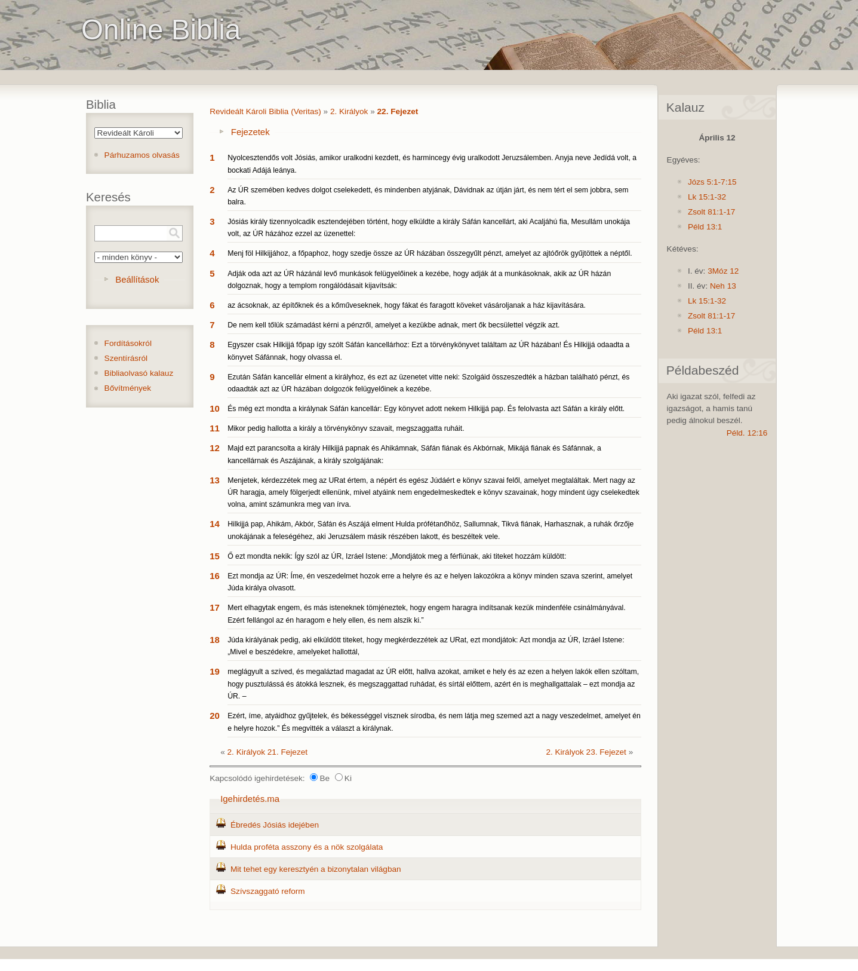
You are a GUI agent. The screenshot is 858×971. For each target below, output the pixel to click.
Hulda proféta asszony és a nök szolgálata (306, 847)
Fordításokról (128, 343)
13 (215, 480)
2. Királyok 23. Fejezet (586, 752)
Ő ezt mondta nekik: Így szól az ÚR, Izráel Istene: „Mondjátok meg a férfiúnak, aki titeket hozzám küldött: (396, 556)
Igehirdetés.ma (249, 799)
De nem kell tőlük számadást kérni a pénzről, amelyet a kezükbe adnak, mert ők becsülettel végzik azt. (393, 325)
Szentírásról (126, 358)
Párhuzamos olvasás (142, 155)
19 (215, 671)
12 (215, 448)
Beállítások (137, 279)
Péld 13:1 (705, 226)
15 (215, 556)
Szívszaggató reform (267, 891)
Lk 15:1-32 (707, 196)
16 (215, 576)
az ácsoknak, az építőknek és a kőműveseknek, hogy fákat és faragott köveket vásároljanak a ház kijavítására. (406, 305)
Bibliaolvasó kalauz (139, 373)
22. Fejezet (398, 111)
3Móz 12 (723, 271)
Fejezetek (250, 132)
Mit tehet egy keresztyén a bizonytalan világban (315, 869)
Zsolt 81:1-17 (711, 211)
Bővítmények (128, 388)
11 (215, 428)
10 (215, 408)
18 (215, 640)
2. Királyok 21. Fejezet (267, 752)
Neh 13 (723, 285)
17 (215, 607)
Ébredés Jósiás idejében (274, 824)
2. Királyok (349, 111)
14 (215, 524)
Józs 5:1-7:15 (712, 181)
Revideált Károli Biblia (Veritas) (265, 111)
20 (215, 715)
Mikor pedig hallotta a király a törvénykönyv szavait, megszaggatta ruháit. (345, 428)
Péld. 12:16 (747, 432)
